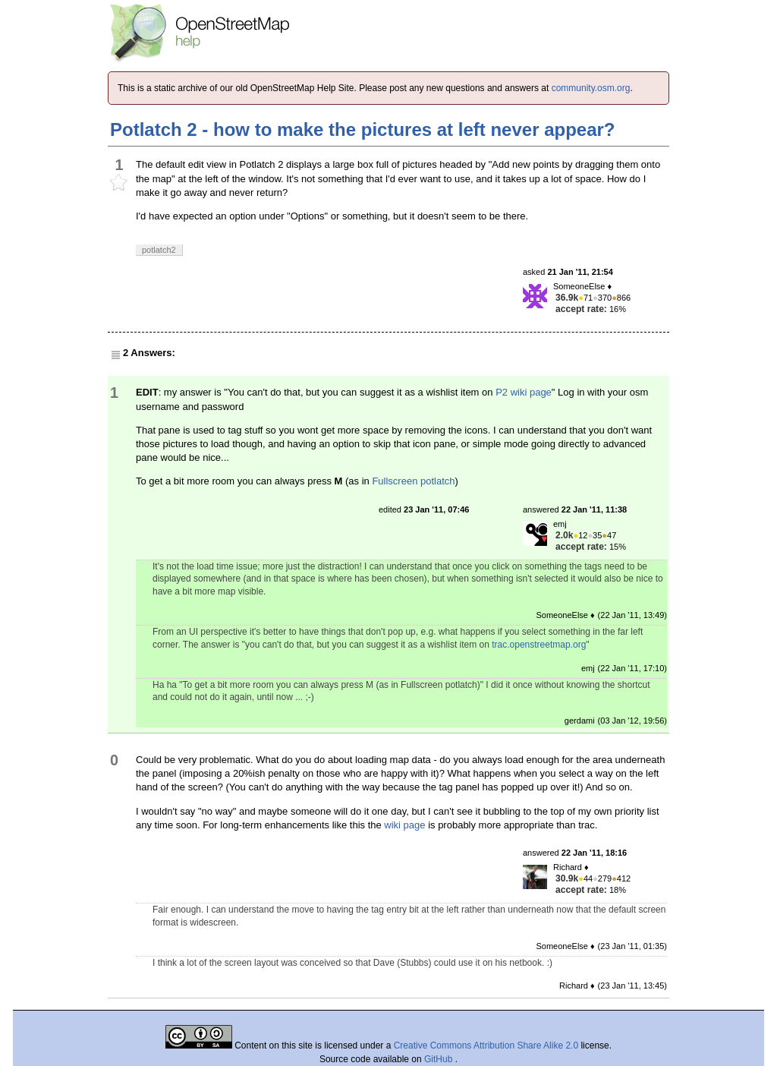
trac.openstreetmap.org (539, 644)
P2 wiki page (523, 392)
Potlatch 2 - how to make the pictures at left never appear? (362, 129)
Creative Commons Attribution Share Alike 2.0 (486, 1045)
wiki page (404, 825)
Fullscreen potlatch (413, 481)
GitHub (439, 1059)
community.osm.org (591, 88)
